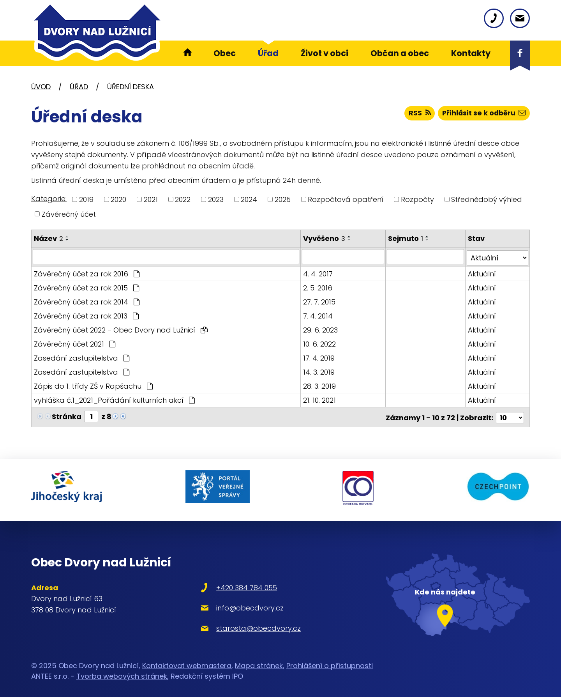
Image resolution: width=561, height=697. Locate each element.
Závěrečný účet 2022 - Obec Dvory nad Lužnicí (121, 328)
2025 (283, 199)
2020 (118, 199)
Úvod (41, 87)
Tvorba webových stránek (121, 670)
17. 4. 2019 (319, 356)
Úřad (79, 87)
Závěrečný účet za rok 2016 (86, 272)
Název (48, 238)
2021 (151, 199)
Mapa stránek (259, 659)
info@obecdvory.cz (238, 601)
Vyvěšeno (324, 238)
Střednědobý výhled (486, 199)
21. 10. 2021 (319, 398)
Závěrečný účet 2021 (74, 342)
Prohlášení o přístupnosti (329, 659)
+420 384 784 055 (235, 581)
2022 (183, 199)
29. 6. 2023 (320, 328)
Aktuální (482, 272)
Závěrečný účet (69, 214)
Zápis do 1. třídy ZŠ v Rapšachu (93, 384)
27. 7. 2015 (319, 300)
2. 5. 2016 (317, 286)
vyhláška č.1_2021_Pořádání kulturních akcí (114, 398)
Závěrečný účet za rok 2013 (86, 314)
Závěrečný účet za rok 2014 (86, 300)
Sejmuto (405, 238)
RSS (417, 114)
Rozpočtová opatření (345, 199)
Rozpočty (417, 199)
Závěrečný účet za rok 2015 (86, 286)
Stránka (66, 415)
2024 (249, 199)
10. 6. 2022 (319, 342)
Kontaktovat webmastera (186, 659)
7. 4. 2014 (318, 314)
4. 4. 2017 (318, 272)
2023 (216, 199)
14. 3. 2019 (319, 370)
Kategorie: (49, 198)
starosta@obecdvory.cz (247, 621)
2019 (86, 199)
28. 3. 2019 (319, 384)
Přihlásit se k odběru (483, 114)
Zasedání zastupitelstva (81, 356)
